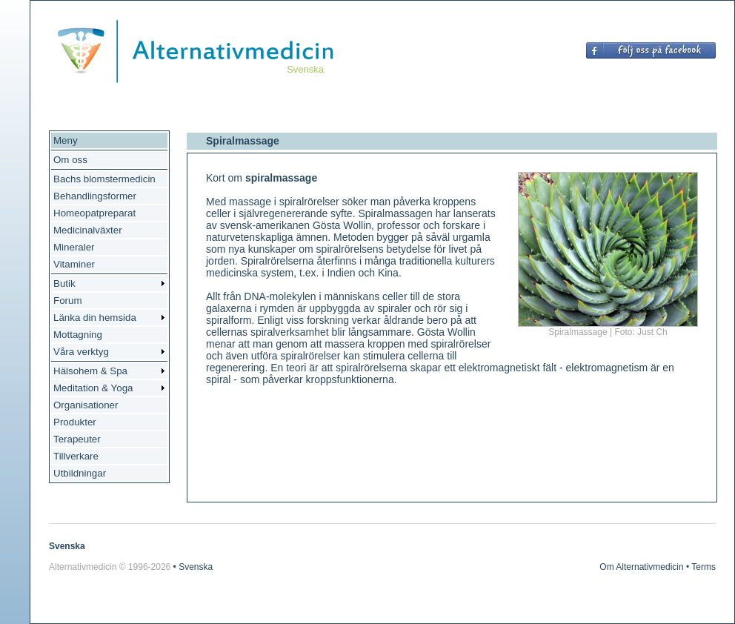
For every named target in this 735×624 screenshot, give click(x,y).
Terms (703, 567)
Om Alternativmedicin (641, 567)
